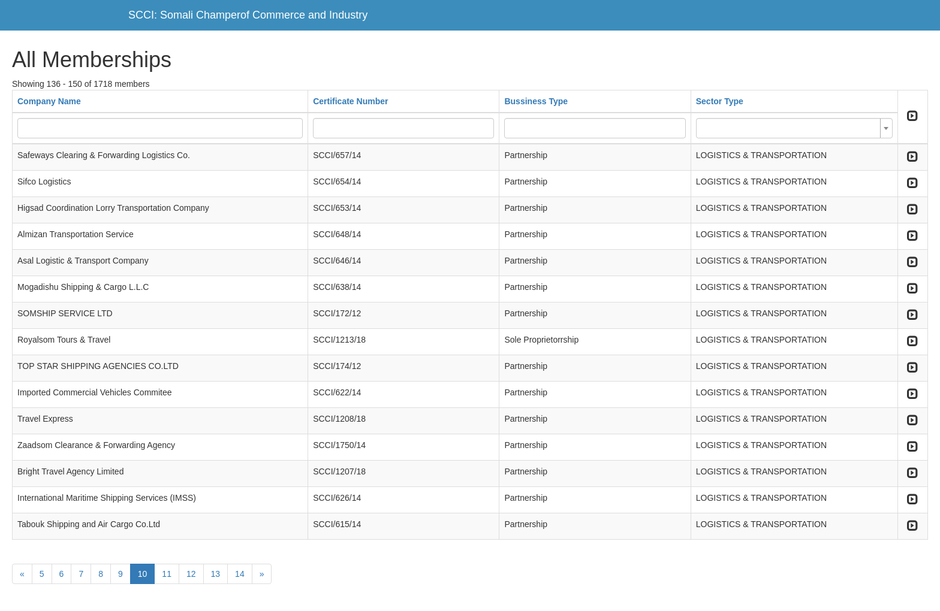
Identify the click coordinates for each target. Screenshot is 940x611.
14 (240, 574)
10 (142, 574)
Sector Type (719, 101)
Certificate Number (350, 101)
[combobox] (794, 128)
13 (216, 574)
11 (166, 574)
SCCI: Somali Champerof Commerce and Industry (247, 15)
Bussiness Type (536, 101)
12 (191, 574)
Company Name (49, 101)
